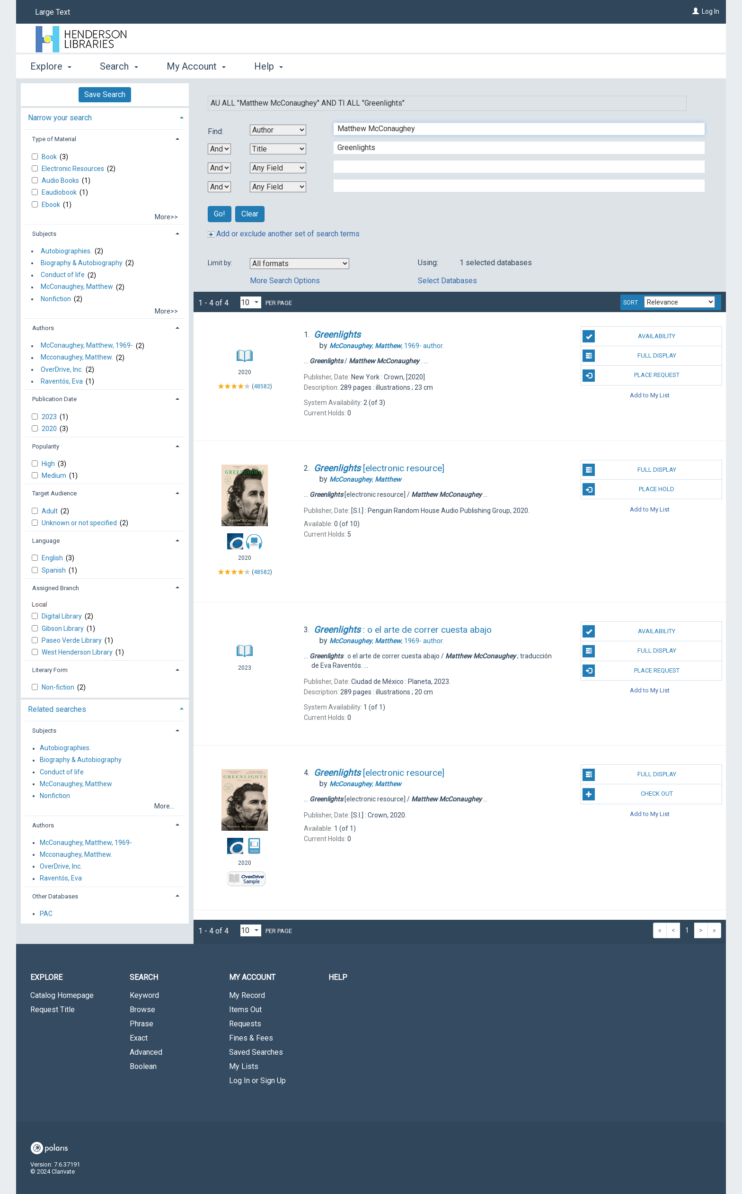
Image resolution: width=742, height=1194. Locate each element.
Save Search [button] (104, 94)
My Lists (243, 1066)
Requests (245, 1023)
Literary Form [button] (50, 669)
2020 (50, 428)
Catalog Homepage (62, 995)
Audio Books (61, 180)
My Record (247, 995)
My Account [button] (196, 66)
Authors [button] (43, 328)
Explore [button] (50, 66)
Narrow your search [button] (60, 117)
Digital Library (62, 616)
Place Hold (628, 489)
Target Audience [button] (54, 493)
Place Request (631, 375)
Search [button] (119, 66)
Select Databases (447, 280)
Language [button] (46, 540)
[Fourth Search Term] (514, 185)
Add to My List (650, 395)
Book (50, 157)
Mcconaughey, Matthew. (77, 357)
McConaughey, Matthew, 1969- (87, 346)
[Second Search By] (278, 149)
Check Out (627, 794)
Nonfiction (56, 299)
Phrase (141, 1023)
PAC (46, 913)
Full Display (629, 356)
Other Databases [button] (55, 896)
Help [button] (268, 66)
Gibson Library (63, 628)
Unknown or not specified (80, 523)
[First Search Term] (514, 129)
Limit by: (221, 263)
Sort (630, 302)
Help (337, 977)
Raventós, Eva (62, 381)
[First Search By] (278, 130)
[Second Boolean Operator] (219, 167)
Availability (629, 336)
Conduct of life (63, 275)
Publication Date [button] (54, 399)
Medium (55, 475)
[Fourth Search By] (278, 186)
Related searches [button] (57, 709)
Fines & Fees (251, 1037)
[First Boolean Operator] (219, 149)
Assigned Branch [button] (55, 588)
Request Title (52, 1009)
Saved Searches (256, 1052)
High (49, 463)
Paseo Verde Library (72, 640)
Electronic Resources (74, 168)
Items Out (245, 1009)
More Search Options (285, 280)
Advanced (146, 1052)
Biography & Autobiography (82, 263)
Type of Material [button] (54, 139)
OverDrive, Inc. (62, 369)
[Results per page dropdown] (250, 302)
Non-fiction (59, 687)
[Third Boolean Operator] (219, 186)
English (53, 558)
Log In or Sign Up (257, 1080)
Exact (139, 1037)
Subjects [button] (44, 233)
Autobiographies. (66, 251)
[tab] (105, 116)
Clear (249, 213)
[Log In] (695, 11)
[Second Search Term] (514, 148)
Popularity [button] (45, 446)
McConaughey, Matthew (77, 287)
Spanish (54, 570)
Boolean (143, 1066)
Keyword (144, 995)
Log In (710, 11)
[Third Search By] (278, 167)
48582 (262, 386)
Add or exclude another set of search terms (284, 233)
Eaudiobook (60, 192)
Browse (142, 1009)
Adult (50, 511)
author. (386, 346)
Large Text (52, 12)
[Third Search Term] (514, 167)
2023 (50, 417)
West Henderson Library (78, 652)
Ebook (52, 204)
